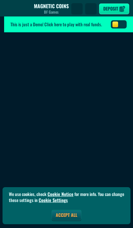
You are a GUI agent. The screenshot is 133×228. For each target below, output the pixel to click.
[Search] (77, 9)
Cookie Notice (60, 194)
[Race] (91, 9)
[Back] (9, 9)
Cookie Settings (53, 200)
